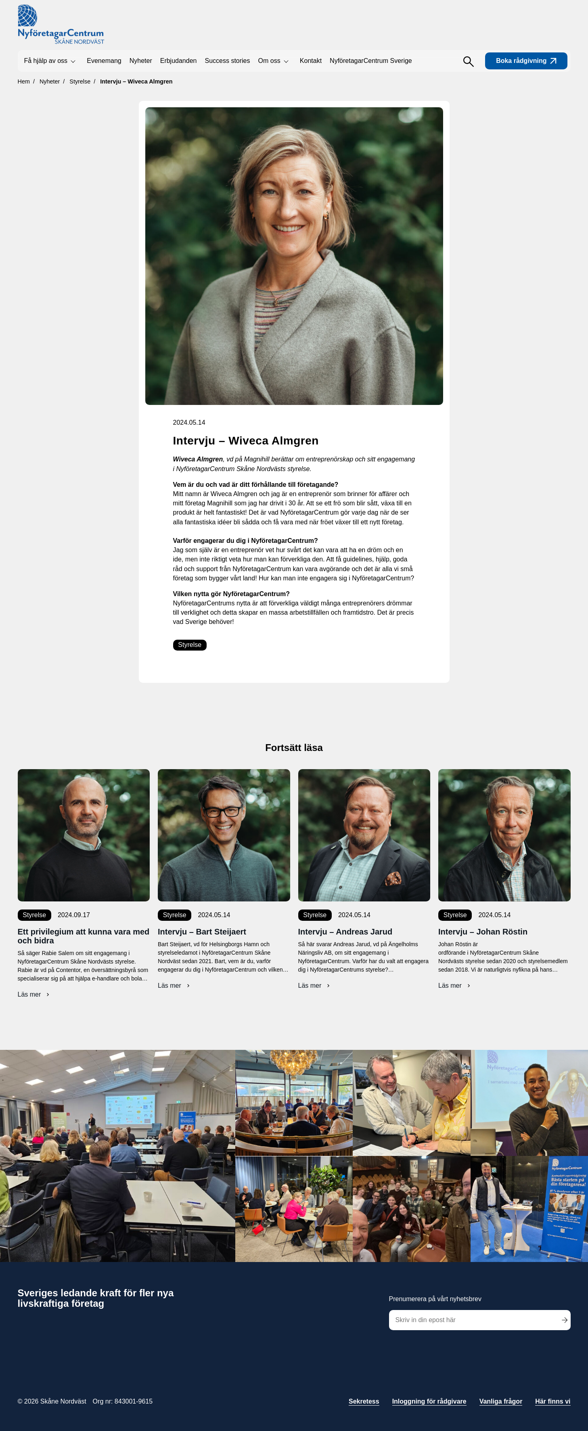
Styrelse (189, 644)
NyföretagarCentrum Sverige (371, 60)
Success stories (227, 60)
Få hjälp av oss (46, 60)
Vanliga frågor (501, 1401)
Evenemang (104, 60)
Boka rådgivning (526, 60)
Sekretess (364, 1401)
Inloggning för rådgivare (429, 1401)
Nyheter (141, 60)
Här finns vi (552, 1401)
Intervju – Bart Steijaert (202, 931)
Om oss (269, 60)
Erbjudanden (178, 60)
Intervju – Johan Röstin (482, 931)
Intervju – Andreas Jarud (345, 931)
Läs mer (35, 994)
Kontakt (311, 60)
